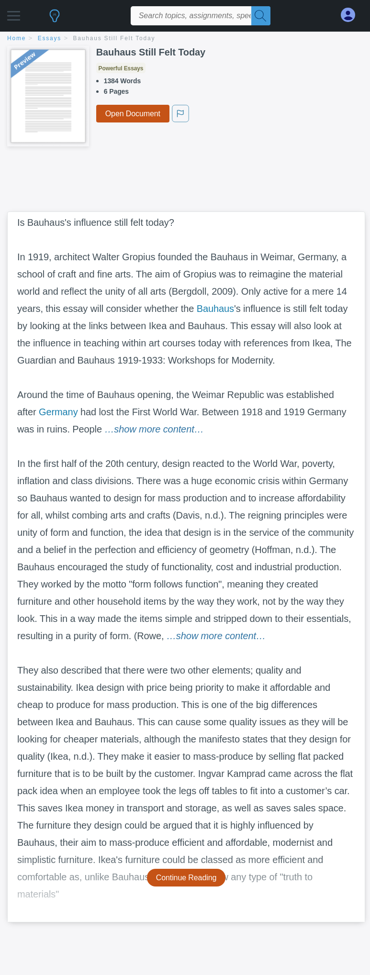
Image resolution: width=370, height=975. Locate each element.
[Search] (260, 15)
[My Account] (352, 15)
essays (49, 38)
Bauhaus (215, 308)
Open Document (132, 114)
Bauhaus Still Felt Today (114, 38)
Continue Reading (186, 878)
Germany (58, 412)
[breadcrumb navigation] (185, 39)
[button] (13, 13)
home (16, 38)
